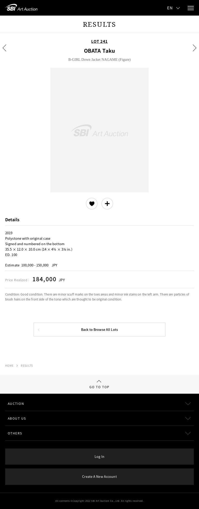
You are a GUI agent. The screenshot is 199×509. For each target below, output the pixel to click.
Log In (99, 456)
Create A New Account (99, 476)
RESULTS (27, 365)
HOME (9, 365)
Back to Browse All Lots (99, 329)
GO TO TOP (99, 384)
